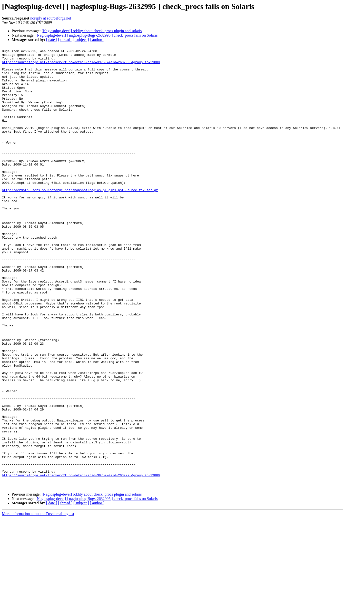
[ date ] (51, 40)
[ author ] (97, 40)
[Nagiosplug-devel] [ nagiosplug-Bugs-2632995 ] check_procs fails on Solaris (97, 35)
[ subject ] (81, 40)
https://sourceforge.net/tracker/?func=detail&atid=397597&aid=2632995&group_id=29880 (81, 65)
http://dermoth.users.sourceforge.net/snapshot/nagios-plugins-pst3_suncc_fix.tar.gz (80, 218)
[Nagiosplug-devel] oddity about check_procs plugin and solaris (92, 31)
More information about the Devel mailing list (38, 601)
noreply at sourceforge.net (50, 18)
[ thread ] (65, 40)
